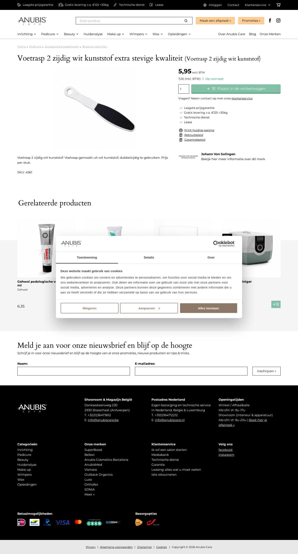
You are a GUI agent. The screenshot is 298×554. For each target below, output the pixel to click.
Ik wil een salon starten (169, 450)
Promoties (250, 21)
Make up (24, 470)
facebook (226, 450)
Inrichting (24, 450)
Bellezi (89, 455)
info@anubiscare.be (103, 420)
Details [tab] (149, 257)
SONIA (89, 489)
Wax (20, 479)
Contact (233, 5)
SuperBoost (93, 450)
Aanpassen (149, 308)
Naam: (22, 364)
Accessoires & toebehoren (62, 46)
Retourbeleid (193, 135)
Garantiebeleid (194, 140)
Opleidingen (27, 484)
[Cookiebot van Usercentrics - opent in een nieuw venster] (219, 244)
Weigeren (89, 308)
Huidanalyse (26, 465)
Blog (252, 34)
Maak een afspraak (214, 21)
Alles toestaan (208, 308)
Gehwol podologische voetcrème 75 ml (46, 283)
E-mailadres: (145, 364)
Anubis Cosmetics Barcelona (106, 460)
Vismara (90, 470)
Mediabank (160, 455)
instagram (226, 455)
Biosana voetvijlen (94, 46)
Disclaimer (144, 547)
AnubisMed (93, 465)
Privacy (91, 547)
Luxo (88, 479)
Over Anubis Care (231, 34)
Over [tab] (211, 257)
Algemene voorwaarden (116, 547)
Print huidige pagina (199, 130)
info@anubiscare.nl (170, 420)
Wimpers (24, 475)
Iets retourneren (164, 475)
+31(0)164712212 (166, 415)
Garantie (158, 465)
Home (21, 46)
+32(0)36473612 (99, 415)
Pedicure (35, 46)
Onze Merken (270, 34)
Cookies (161, 547)
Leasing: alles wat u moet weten (176, 470)
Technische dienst (165, 460)
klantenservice (242, 98)
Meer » (89, 494)
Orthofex (91, 484)
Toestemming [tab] (87, 257)
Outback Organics (98, 475)
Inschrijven (265, 371)
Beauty (22, 460)
